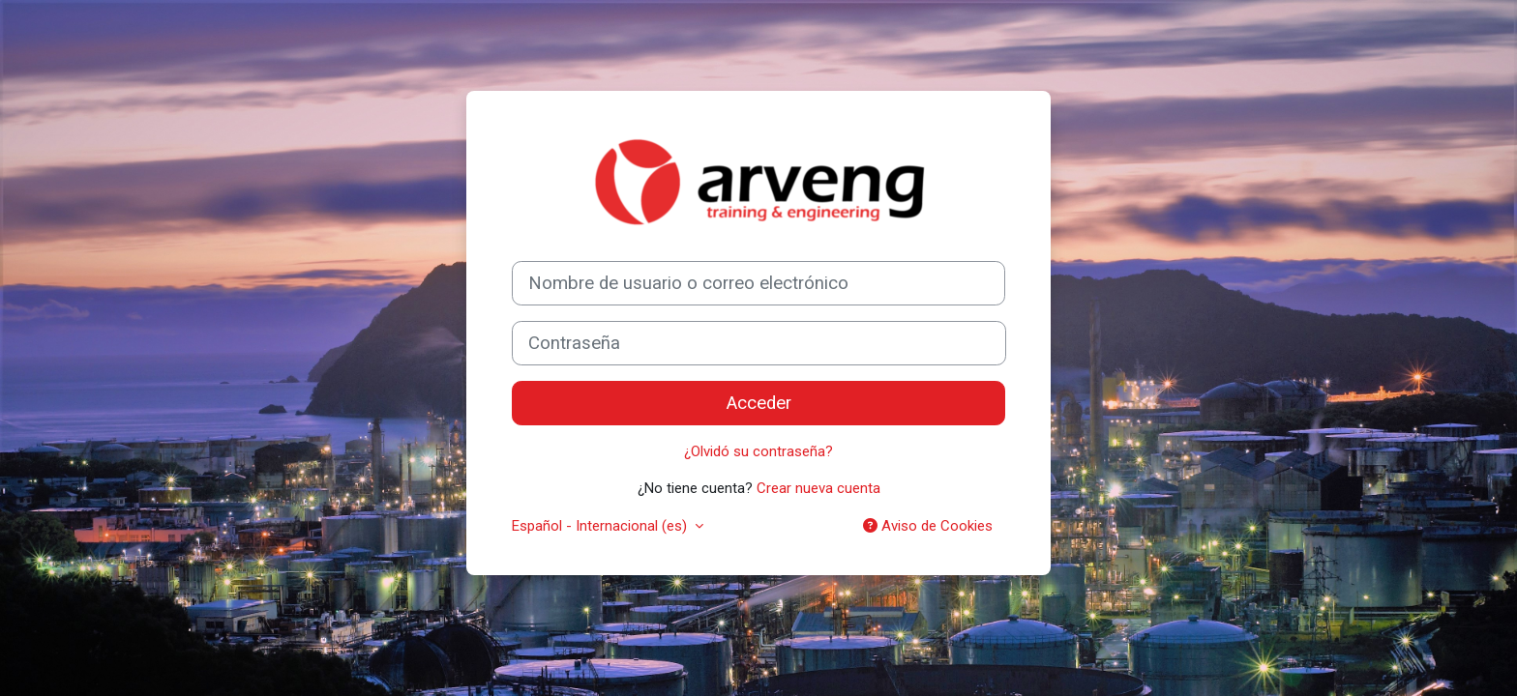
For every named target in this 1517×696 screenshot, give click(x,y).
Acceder (759, 403)
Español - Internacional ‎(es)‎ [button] (601, 526)
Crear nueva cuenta (818, 488)
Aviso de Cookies (928, 526)
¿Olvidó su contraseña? (758, 451)
